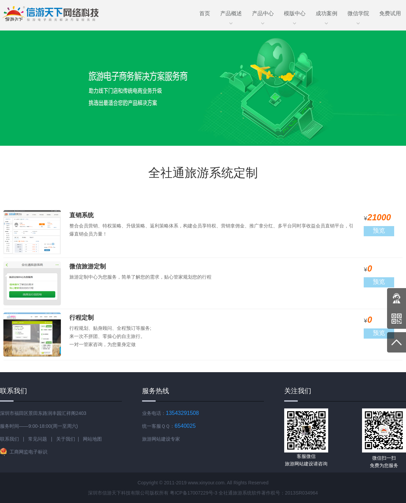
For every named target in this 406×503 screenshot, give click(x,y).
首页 (204, 13)
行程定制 (81, 317)
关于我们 (65, 439)
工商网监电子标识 (23, 452)
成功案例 (326, 16)
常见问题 (37, 439)
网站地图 (92, 439)
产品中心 (263, 16)
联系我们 (9, 439)
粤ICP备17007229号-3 (193, 493)
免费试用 (390, 13)
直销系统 (81, 215)
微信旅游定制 (87, 266)
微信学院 (358, 16)
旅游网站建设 (156, 439)
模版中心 (295, 16)
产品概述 (231, 16)
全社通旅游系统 (235, 493)
